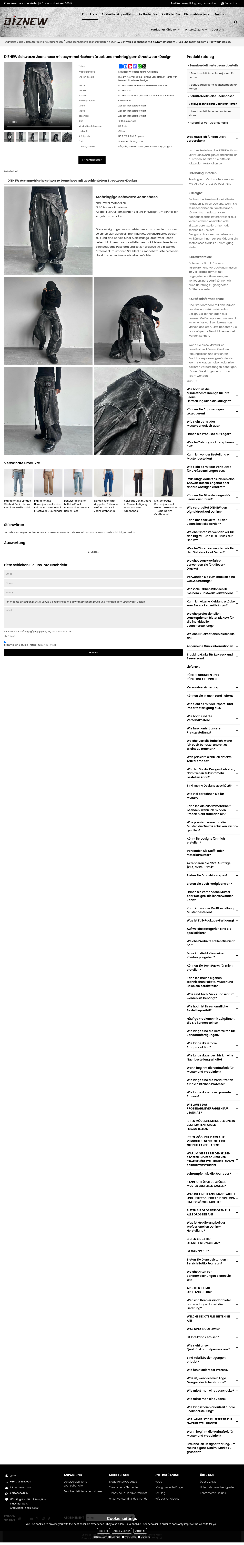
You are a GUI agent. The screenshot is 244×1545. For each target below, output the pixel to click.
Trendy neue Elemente (123, 1490)
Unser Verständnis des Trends (128, 1501)
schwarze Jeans (95, 532)
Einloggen (195, 3)
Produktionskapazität (116, 14)
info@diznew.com (20, 1490)
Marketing (144, 1537)
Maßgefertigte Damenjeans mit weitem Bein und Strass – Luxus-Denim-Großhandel (168, 507)
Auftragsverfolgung (167, 1501)
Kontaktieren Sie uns (213, 1495)
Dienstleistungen (195, 14)
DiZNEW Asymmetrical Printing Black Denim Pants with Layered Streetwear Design (147, 78)
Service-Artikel (48, 644)
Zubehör (10, 636)
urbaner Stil (77, 532)
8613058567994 (19, 1496)
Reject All (103, 1531)
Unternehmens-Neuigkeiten (218, 1490)
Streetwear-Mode (58, 532)
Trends (219, 14)
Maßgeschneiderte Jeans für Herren (87, 42)
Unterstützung (194, 30)
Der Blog (160, 1495)
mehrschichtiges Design (120, 532)
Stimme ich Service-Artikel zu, (30, 644)
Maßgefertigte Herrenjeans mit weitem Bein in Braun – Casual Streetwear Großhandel (48, 506)
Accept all (140, 1531)
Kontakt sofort (94, 160)
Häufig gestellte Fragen (170, 1490)
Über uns (218, 30)
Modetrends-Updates (123, 1484)
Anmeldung (210, 3)
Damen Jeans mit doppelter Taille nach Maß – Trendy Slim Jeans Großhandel (106, 506)
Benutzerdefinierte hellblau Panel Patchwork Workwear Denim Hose (76, 506)
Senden (93, 652)
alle (21, 42)
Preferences (129, 1537)
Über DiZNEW (208, 1484)
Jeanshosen (11, 532)
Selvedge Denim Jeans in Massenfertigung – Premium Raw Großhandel (137, 506)
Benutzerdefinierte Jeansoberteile (75, 1486)
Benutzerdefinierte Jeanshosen (44, 42)
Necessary (100, 1537)
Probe (158, 1484)
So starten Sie (147, 14)
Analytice (114, 1537)
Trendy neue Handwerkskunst (128, 1495)
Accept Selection (122, 1531)
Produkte (90, 16)
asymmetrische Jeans (33, 532)
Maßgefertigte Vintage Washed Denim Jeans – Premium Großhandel (18, 504)
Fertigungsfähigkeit (164, 30)
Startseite (10, 42)
